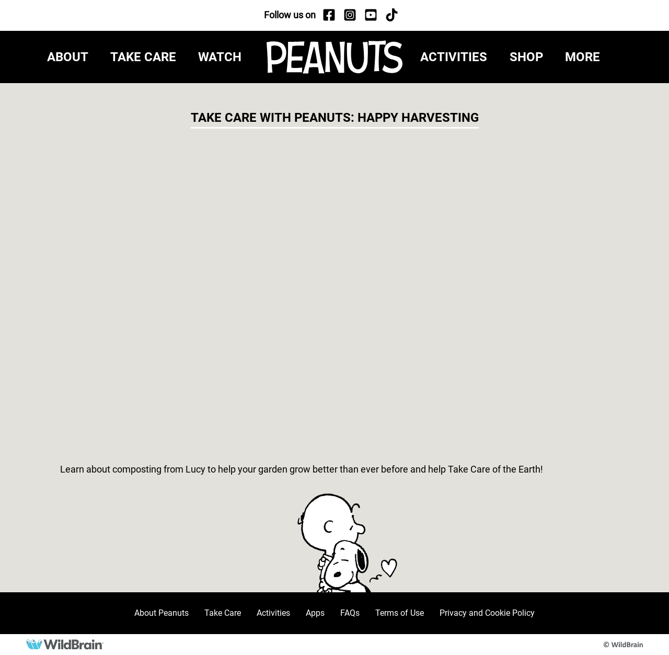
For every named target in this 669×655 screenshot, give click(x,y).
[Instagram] (349, 15)
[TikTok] (391, 15)
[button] (593, 57)
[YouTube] (370, 15)
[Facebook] (329, 15)
